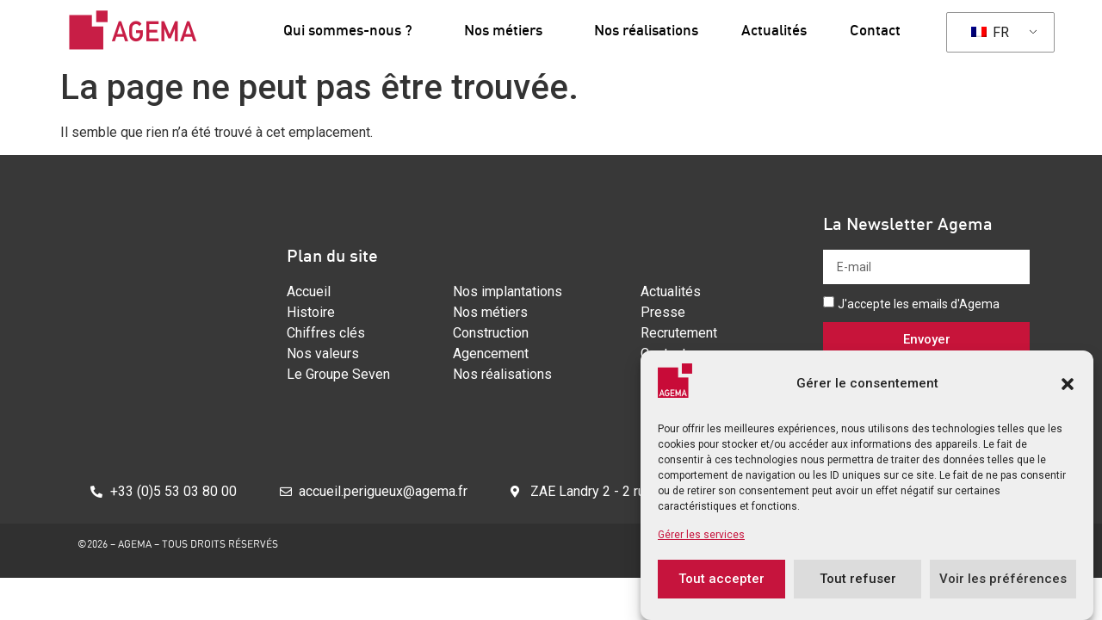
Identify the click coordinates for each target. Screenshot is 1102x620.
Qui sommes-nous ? (352, 30)
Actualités (774, 30)
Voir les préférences (1003, 588)
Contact (875, 30)
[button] (1067, 392)
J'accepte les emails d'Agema (919, 304)
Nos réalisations (646, 30)
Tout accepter (721, 588)
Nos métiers (507, 30)
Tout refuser (858, 588)
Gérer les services (701, 543)
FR (990, 32)
